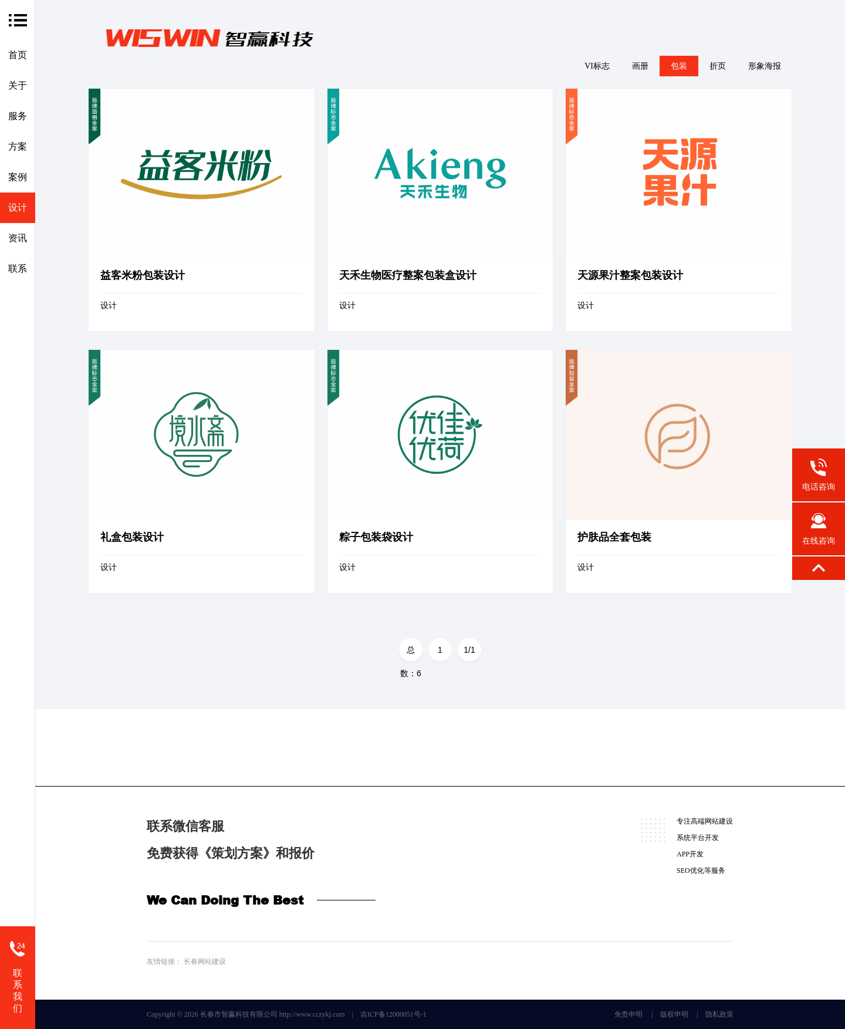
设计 (17, 207)
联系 (17, 269)
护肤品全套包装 (614, 537)
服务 (17, 116)
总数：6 (410, 653)
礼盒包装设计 (132, 537)
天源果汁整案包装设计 (630, 275)
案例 (17, 177)
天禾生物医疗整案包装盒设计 (407, 275)
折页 (717, 66)
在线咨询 (266, 748)
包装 (679, 66)
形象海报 (764, 66)
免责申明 (628, 1014)
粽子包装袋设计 (376, 537)
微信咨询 (183, 748)
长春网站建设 (205, 961)
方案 (17, 146)
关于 (17, 85)
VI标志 (597, 66)
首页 (17, 55)
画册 (640, 66)
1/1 (469, 649)
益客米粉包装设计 (142, 275)
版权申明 (674, 1014)
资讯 (17, 238)
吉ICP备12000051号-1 (393, 1014)
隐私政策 (719, 1014)
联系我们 (17, 990)
